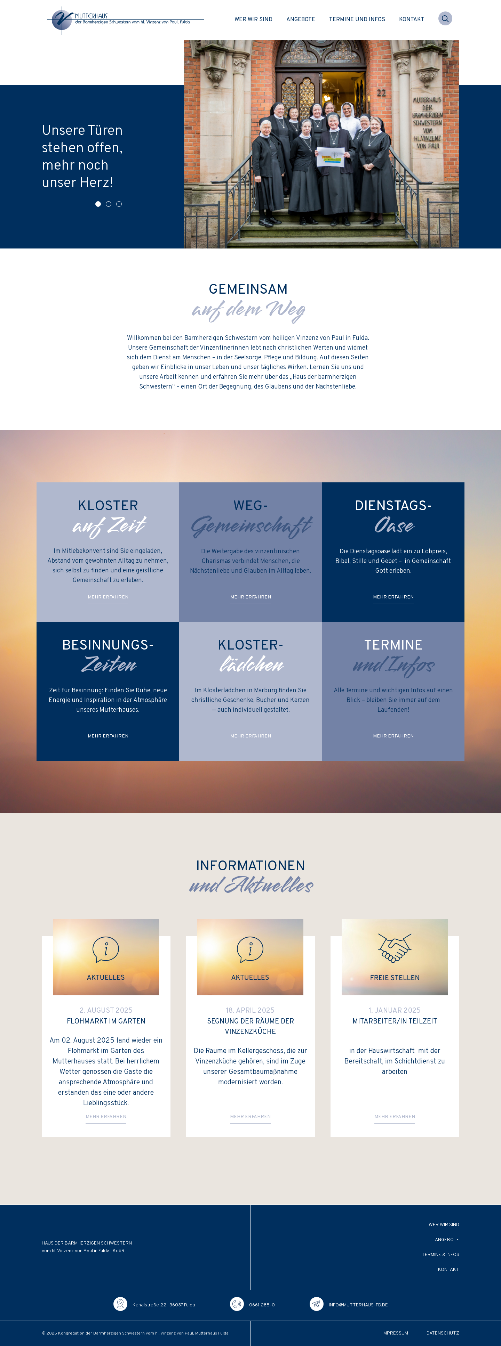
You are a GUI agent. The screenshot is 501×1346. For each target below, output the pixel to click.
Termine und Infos (357, 19)
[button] (445, 20)
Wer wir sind (253, 19)
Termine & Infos (440, 1255)
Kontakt (411, 19)
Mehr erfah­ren (108, 597)
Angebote (300, 19)
